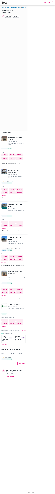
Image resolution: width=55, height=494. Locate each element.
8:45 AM (5, 158)
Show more (23, 330)
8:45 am (12, 323)
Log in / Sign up (47, 2)
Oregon (19, 7)
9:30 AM (19, 256)
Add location (10, 376)
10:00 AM (4, 292)
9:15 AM (19, 158)
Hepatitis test (14, 7)
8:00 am (12, 320)
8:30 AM (19, 155)
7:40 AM (19, 189)
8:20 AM (12, 192)
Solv (3, 7)
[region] (41, 249)
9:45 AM (5, 260)
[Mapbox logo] (31, 492)
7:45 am (5, 320)
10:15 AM (12, 260)
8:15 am (20, 320)
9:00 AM (12, 158)
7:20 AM (12, 189)
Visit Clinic (22, 363)
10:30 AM (19, 260)
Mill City (24, 7)
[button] (34, 45)
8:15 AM (12, 155)
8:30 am (5, 323)
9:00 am (19, 323)
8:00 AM (5, 155)
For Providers (34, 2)
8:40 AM (19, 192)
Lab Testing (7, 7)
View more (3, 161)
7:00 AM (5, 189)
